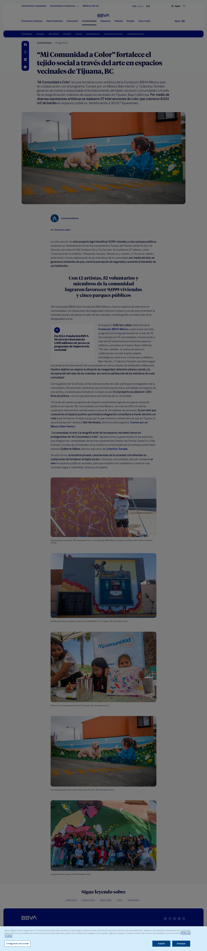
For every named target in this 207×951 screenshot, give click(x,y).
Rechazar (181, 944)
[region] (103, 938)
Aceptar (161, 944)
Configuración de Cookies (17, 944)
